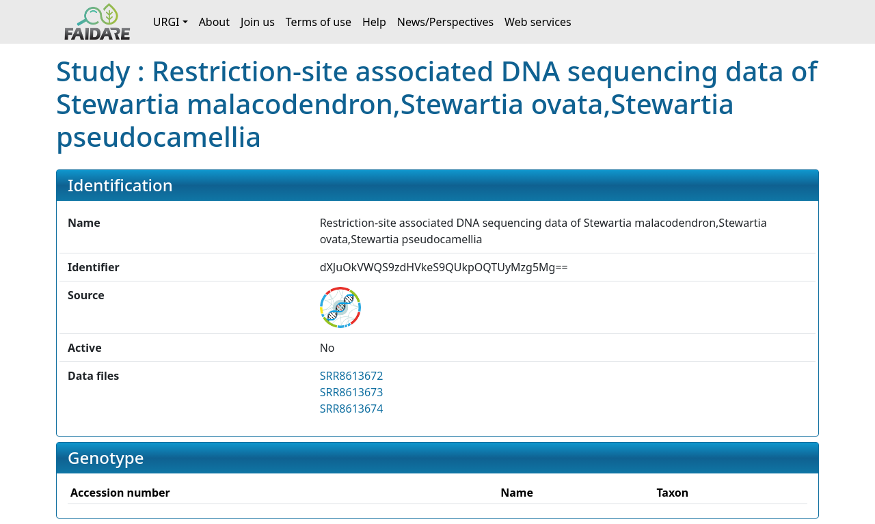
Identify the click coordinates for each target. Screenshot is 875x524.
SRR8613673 (351, 392)
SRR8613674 (351, 408)
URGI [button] (166, 21)
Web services (537, 21)
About (214, 21)
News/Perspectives (445, 21)
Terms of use (318, 21)
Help (374, 21)
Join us (258, 21)
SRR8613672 (351, 375)
